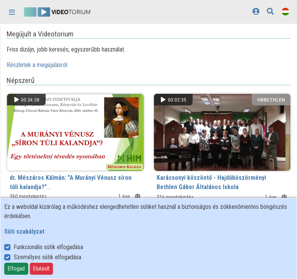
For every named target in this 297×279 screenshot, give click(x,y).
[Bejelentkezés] (256, 11)
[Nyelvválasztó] (285, 11)
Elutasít (41, 268)
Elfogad (16, 268)
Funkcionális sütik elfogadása (48, 247)
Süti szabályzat (24, 231)
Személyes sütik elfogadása (47, 257)
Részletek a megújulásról (37, 65)
